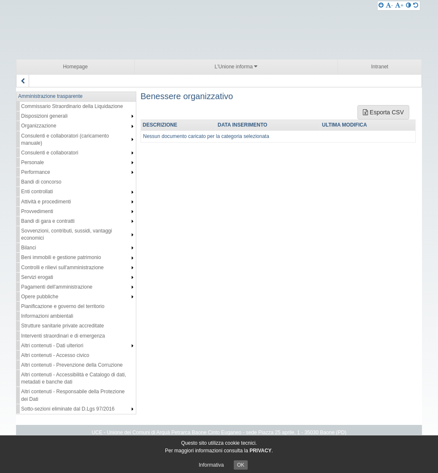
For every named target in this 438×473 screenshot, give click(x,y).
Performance (35, 172)
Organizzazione (38, 126)
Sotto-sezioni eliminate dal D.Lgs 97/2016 (67, 409)
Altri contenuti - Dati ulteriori (52, 346)
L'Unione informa (236, 66)
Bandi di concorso (41, 182)
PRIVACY (260, 451)
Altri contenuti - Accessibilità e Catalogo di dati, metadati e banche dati (73, 378)
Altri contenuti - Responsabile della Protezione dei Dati (72, 395)
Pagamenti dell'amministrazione (56, 287)
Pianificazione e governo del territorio (62, 306)
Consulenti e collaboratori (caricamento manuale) (65, 139)
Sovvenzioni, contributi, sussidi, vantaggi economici (66, 234)
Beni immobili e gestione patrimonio (61, 257)
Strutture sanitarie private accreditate (62, 326)
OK (240, 465)
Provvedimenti (37, 211)
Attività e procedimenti (46, 202)
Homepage (75, 67)
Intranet (379, 67)
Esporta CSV (383, 112)
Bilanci (28, 248)
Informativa (211, 465)
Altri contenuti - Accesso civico (55, 355)
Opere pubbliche (39, 297)
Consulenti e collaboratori (49, 153)
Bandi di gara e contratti (48, 221)
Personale (32, 162)
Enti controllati (37, 192)
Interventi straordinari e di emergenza (63, 336)
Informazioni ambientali (47, 316)
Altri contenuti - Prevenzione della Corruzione (72, 365)
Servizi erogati (37, 277)
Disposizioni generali (44, 116)
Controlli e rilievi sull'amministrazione (62, 267)
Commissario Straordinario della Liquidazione (72, 106)
